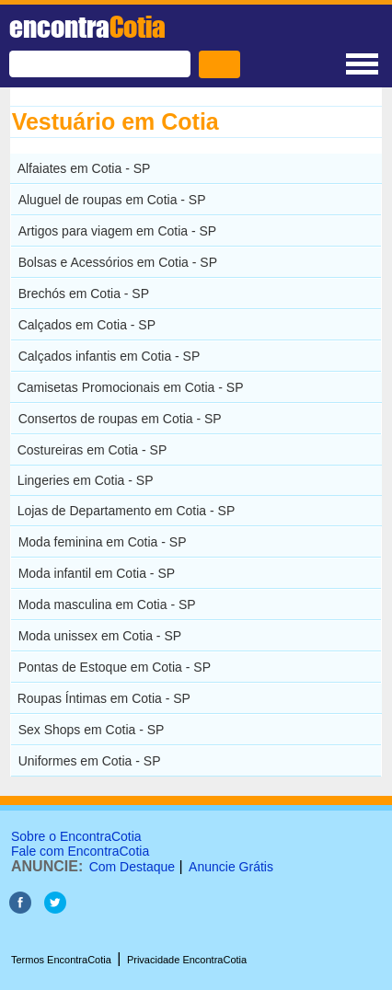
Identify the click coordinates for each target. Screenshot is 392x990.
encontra (87, 26)
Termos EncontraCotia (61, 959)
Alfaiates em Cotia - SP (84, 168)
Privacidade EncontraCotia (187, 959)
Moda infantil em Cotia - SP (96, 573)
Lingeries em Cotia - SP (85, 480)
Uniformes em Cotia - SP (89, 761)
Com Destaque (132, 866)
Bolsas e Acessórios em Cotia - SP (117, 262)
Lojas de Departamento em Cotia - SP (126, 510)
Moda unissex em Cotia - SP (99, 635)
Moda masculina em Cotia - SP (107, 604)
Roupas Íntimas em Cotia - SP (103, 698)
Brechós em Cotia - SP (83, 293)
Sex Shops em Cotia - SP (91, 729)
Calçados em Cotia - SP (87, 324)
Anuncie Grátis (231, 866)
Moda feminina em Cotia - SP (102, 542)
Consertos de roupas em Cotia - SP (120, 418)
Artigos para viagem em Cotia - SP (117, 231)
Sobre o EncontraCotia (76, 836)
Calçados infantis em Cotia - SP (109, 356)
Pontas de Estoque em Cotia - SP (114, 667)
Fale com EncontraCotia (80, 851)
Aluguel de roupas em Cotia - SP (112, 199)
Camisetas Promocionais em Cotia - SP (130, 387)
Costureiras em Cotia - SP (92, 450)
